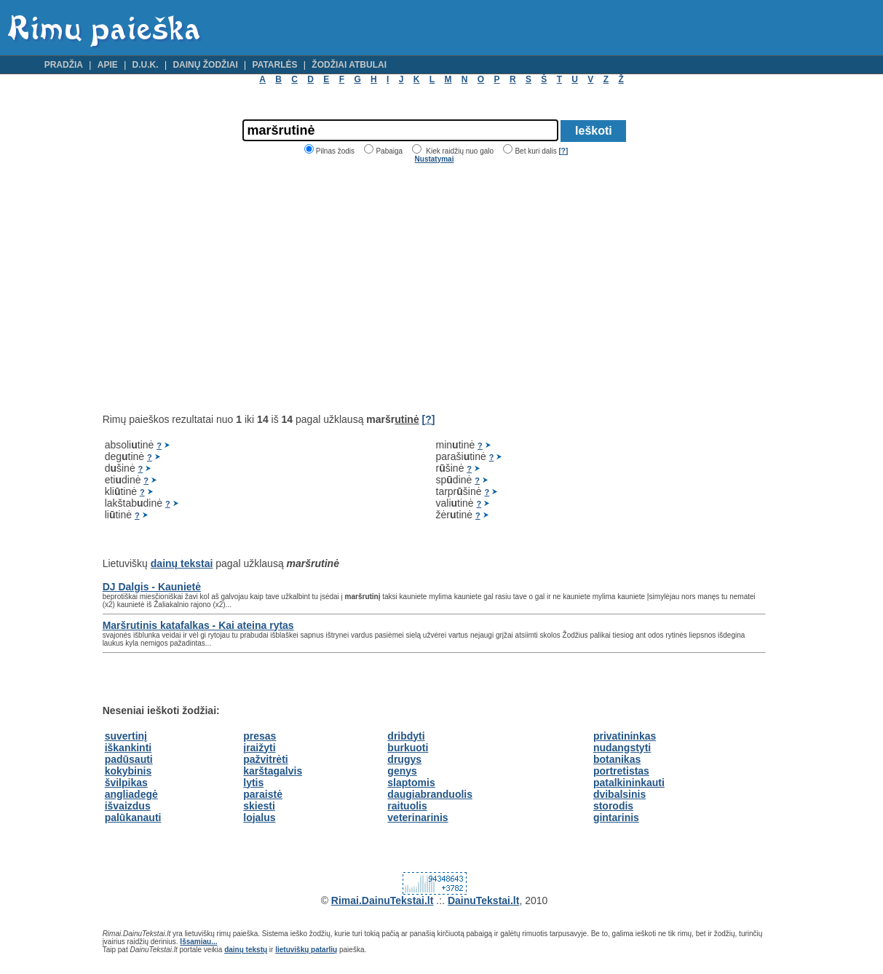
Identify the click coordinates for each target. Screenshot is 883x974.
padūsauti (129, 759)
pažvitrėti (265, 759)
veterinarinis (417, 817)
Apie (108, 65)
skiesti (259, 806)
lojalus (259, 817)
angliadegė (131, 794)
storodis (613, 806)
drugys (404, 759)
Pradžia (63, 65)
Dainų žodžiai (205, 65)
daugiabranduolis (429, 794)
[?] (563, 151)
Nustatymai (434, 159)
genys (401, 771)
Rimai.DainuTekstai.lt (382, 900)
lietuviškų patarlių (306, 950)
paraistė (262, 794)
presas (259, 736)
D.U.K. (145, 65)
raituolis (407, 806)
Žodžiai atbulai (349, 65)
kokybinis (128, 771)
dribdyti (405, 736)
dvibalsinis (619, 794)
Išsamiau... (198, 942)
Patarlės (275, 65)
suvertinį (126, 736)
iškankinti (128, 747)
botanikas (617, 759)
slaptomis (411, 782)
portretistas (621, 771)
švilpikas (126, 782)
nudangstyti (622, 747)
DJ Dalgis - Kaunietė (152, 587)
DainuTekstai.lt (484, 900)
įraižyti (259, 747)
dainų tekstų (245, 950)
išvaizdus (128, 806)
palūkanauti (133, 817)
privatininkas (624, 736)
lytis (253, 782)
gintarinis (616, 817)
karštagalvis (272, 771)
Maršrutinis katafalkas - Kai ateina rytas (198, 625)
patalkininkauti (629, 782)
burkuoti (407, 747)
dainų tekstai (182, 563)
